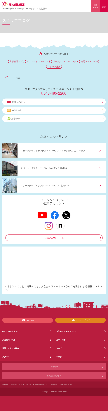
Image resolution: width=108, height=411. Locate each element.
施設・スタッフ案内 (10, 348)
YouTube (27, 320)
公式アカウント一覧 (54, 238)
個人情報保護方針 (41, 384)
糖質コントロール (89, 61)
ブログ (59, 357)
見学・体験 (60, 340)
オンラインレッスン (38, 61)
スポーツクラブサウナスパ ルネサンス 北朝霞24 (24, 8)
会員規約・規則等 (66, 384)
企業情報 (14, 384)
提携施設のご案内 (54, 376)
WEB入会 (55, 110)
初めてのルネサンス (10, 331)
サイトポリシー (26, 384)
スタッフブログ (80, 320)
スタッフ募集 (54, 66)
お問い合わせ (55, 102)
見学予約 (55, 119)
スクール (6, 357)
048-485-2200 (55, 93)
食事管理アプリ (17, 61)
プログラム (60, 348)
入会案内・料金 (8, 340)
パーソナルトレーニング (64, 61)
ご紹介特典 (54, 367)
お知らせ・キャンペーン (66, 331)
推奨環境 (54, 384)
